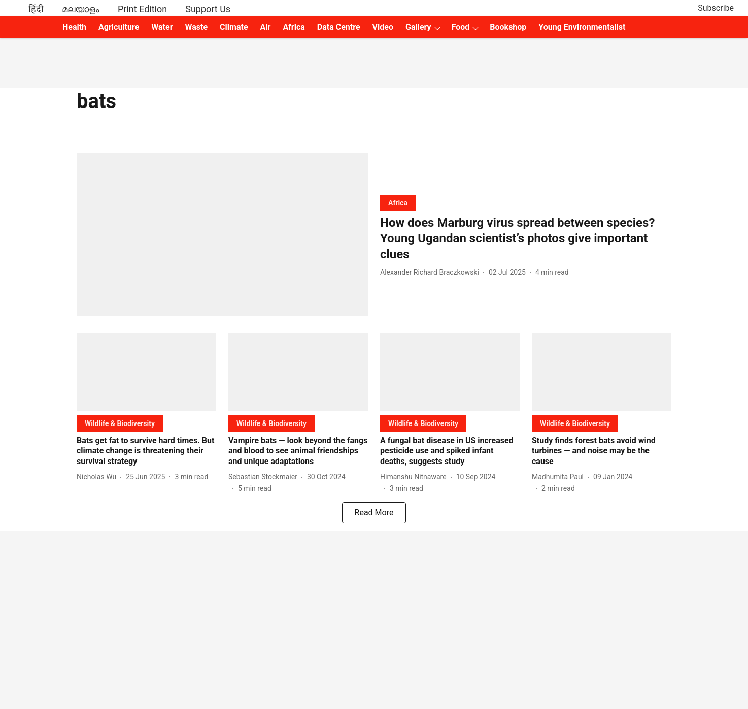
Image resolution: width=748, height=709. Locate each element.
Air (265, 27)
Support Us (207, 9)
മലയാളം (80, 9)
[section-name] (398, 202)
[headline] (525, 239)
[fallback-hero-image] (222, 234)
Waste (196, 27)
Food (461, 27)
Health (74, 27)
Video (382, 27)
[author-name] (431, 272)
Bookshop (508, 27)
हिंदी (36, 9)
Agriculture (118, 27)
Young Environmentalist (581, 27)
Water (162, 27)
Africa (293, 27)
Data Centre (338, 27)
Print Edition (142, 9)
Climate (234, 27)
